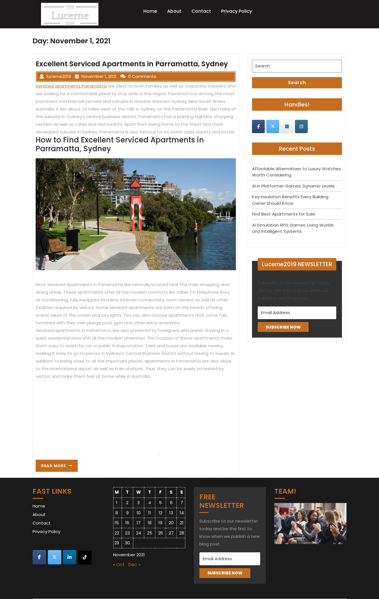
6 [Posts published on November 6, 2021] (171, 503)
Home (150, 11)
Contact (201, 11)
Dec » (134, 564)
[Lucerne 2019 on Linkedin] (69, 557)
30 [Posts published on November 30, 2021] (127, 543)
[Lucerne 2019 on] (315, 126)
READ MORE (59, 467)
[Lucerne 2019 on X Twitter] (272, 126)
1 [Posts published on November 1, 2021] (116, 503)
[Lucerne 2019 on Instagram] (301, 126)
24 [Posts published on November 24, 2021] (138, 533)
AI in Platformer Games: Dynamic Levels (293, 186)
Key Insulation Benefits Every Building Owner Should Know (290, 200)
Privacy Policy (236, 11)
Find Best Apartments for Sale (283, 214)
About (174, 11)
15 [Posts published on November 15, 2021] (117, 523)
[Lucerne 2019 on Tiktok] (85, 557)
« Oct (119, 564)
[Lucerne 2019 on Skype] (287, 126)
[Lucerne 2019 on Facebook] (258, 126)
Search (297, 82)
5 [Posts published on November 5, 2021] (160, 503)
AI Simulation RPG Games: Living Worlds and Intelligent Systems (293, 228)
